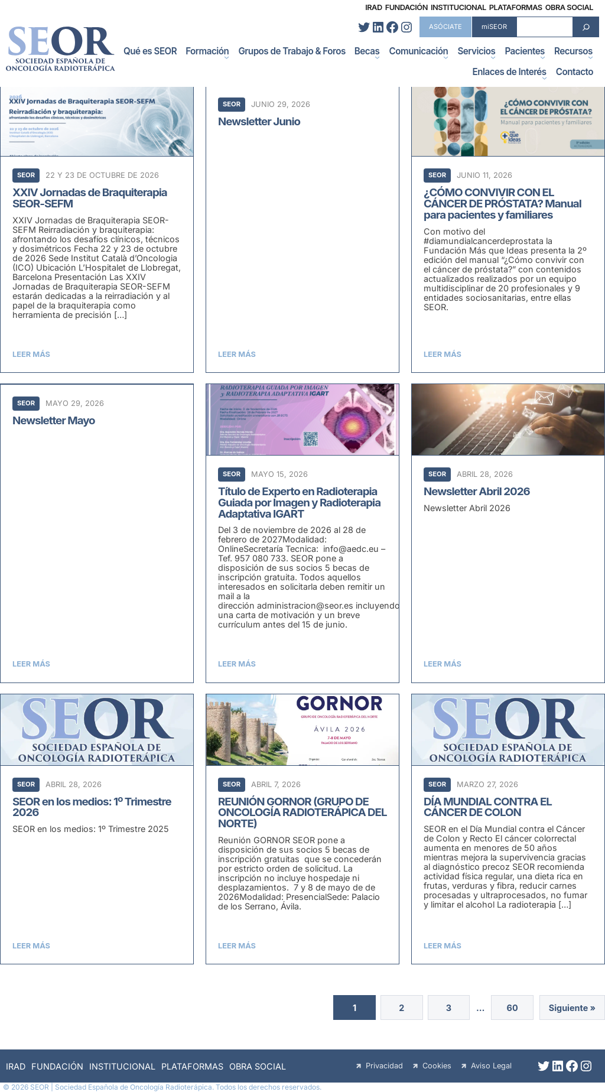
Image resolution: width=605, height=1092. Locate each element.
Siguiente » (572, 1008)
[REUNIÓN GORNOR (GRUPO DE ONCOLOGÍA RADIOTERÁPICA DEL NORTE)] (302, 829)
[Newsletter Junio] (302, 228)
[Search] (586, 27)
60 (512, 1008)
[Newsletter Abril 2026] (508, 533)
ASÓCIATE (445, 26)
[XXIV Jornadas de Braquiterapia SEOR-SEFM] (97, 228)
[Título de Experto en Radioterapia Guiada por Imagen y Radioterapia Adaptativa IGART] (302, 533)
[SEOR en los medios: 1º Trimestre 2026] (97, 829)
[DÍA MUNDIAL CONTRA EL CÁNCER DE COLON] (508, 829)
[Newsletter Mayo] (97, 533)
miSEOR (494, 26)
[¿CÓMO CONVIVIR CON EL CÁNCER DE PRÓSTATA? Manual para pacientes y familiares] (508, 228)
